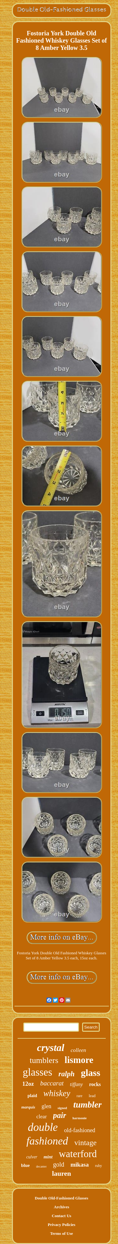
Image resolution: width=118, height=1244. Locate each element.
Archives (61, 1207)
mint (48, 1156)
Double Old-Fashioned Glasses (61, 1198)
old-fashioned (79, 1130)
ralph (67, 1074)
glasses (37, 1072)
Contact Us (61, 1215)
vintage (85, 1142)
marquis (28, 1107)
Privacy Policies (62, 1224)
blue (25, 1165)
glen (46, 1106)
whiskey (56, 1093)
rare (79, 1096)
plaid (32, 1095)
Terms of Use (61, 1233)
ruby (98, 1165)
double (43, 1127)
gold (58, 1164)
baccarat (52, 1083)
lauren (61, 1173)
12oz (28, 1083)
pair (59, 1115)
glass (90, 1072)
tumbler (87, 1104)
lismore (79, 1060)
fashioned (47, 1141)
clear (42, 1117)
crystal (50, 1047)
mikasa (79, 1164)
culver (31, 1157)
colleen (78, 1050)
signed (62, 1108)
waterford (78, 1153)
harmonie (79, 1118)
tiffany (76, 1084)
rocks (95, 1084)
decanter (41, 1166)
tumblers (44, 1060)
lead (92, 1095)
